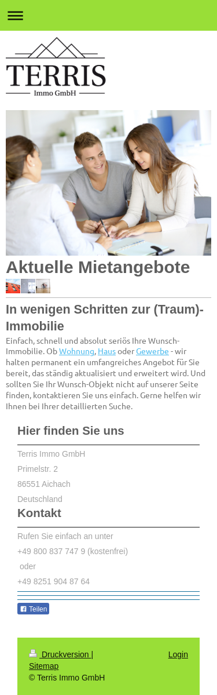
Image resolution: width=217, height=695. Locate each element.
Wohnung (76, 350)
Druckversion (60, 654)
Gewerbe (152, 350)
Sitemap (43, 666)
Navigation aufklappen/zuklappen (108, 15)
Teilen (33, 609)
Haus (107, 350)
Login (178, 654)
